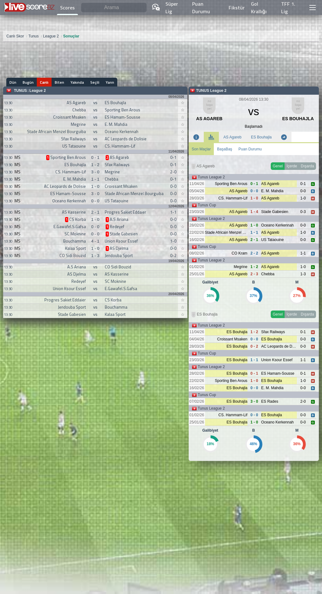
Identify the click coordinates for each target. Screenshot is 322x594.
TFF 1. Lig (288, 7)
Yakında (77, 82)
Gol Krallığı (259, 7)
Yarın (110, 82)
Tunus (20, 90)
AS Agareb (233, 137)
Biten (59, 82)
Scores (67, 7)
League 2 (38, 90)
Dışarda (307, 166)
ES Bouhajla (261, 137)
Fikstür (237, 7)
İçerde (291, 166)
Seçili (94, 82)
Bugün (28, 82)
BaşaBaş (224, 149)
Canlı (44, 82)
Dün (12, 82)
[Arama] (114, 8)
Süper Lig (171, 7)
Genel (278, 166)
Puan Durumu (201, 7)
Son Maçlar (201, 149)
